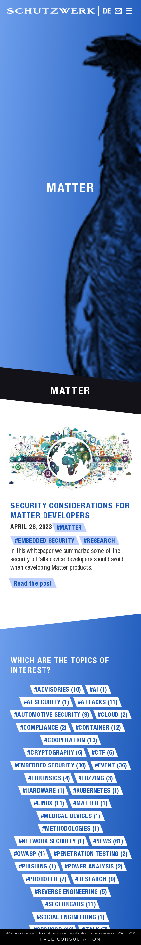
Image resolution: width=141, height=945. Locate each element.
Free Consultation (70, 939)
